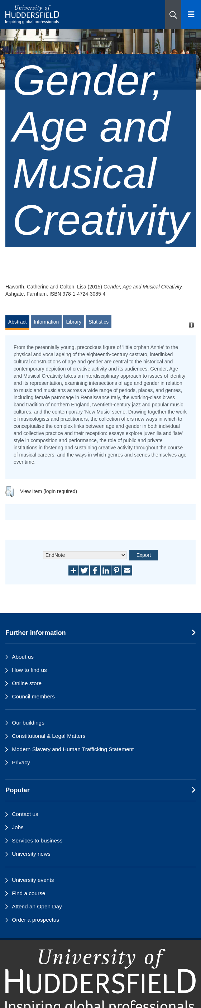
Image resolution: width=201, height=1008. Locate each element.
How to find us (29, 670)
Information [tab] (46, 322)
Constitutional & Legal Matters (48, 736)
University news (31, 854)
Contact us (25, 814)
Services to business (37, 840)
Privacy (21, 762)
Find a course (28, 893)
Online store (27, 683)
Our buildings (28, 723)
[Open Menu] (191, 14)
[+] (191, 325)
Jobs (18, 827)
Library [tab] (73, 322)
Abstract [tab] (17, 322)
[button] (173, 14)
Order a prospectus (35, 920)
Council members (33, 696)
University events (33, 880)
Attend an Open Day (37, 906)
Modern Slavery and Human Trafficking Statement (73, 749)
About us (23, 657)
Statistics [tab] (98, 322)
